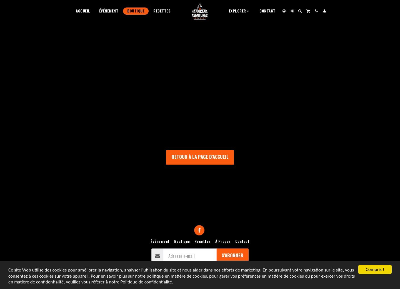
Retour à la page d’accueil (200, 156)
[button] (240, 11)
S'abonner (232, 255)
